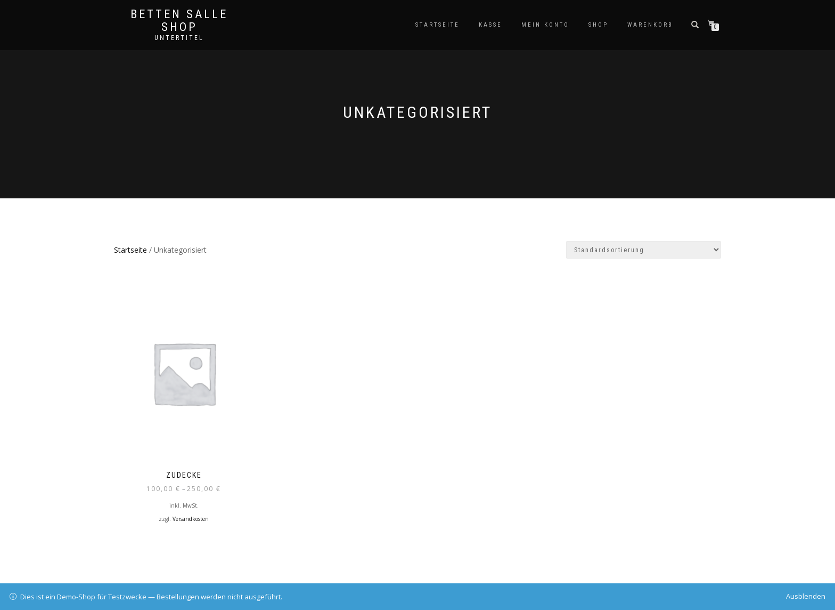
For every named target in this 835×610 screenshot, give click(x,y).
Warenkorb (650, 24)
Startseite (437, 24)
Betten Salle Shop (179, 21)
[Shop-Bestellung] (643, 250)
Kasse (490, 24)
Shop (598, 24)
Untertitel (179, 38)
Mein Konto (545, 24)
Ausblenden (805, 596)
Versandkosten (191, 519)
